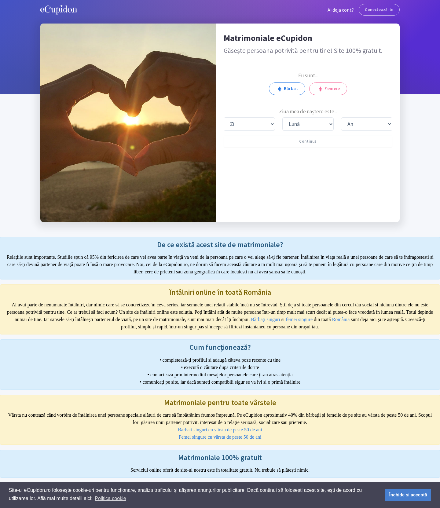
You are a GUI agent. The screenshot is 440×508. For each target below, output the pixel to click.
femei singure (299, 319)
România (341, 319)
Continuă (308, 141)
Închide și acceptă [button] (408, 494)
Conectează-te (379, 9)
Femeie (328, 88)
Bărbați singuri (265, 319)
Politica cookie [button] (110, 498)
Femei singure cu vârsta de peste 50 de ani (219, 437)
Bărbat (287, 88)
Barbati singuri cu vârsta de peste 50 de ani (220, 429)
